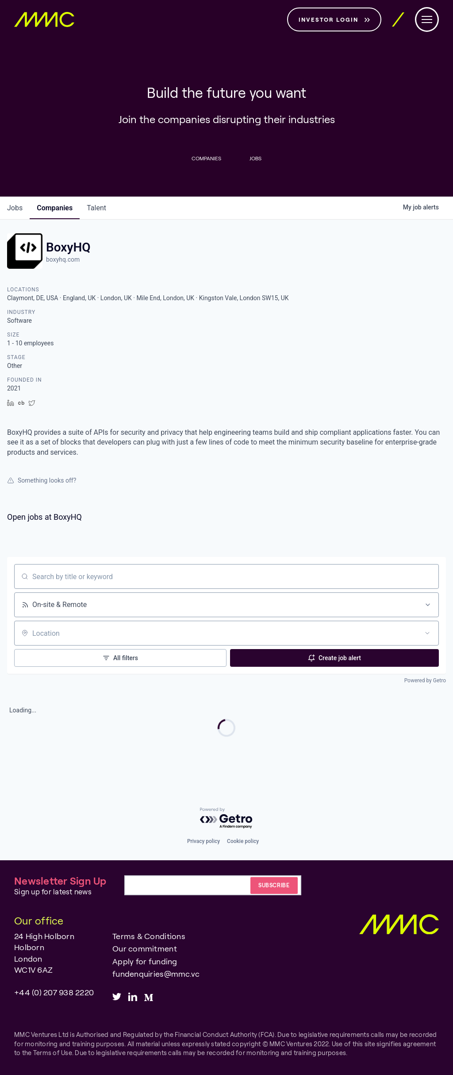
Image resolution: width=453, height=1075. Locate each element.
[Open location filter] (427, 633)
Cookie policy (243, 841)
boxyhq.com (63, 259)
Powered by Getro (425, 680)
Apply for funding (144, 961)
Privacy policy (203, 841)
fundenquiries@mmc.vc (156, 973)
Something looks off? (41, 480)
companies (55, 208)
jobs (15, 208)
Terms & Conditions (148, 936)
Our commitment (144, 948)
